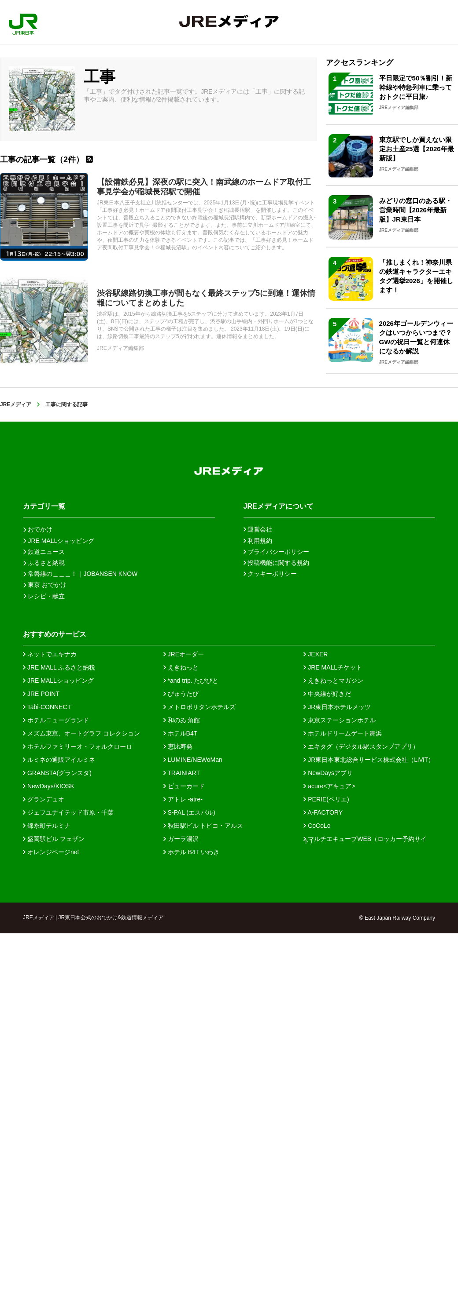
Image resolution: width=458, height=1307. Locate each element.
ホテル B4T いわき (191, 852)
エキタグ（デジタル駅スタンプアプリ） (361, 746)
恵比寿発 (177, 746)
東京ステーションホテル (339, 720)
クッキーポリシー (270, 573)
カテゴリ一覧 (44, 506)
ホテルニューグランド (56, 720)
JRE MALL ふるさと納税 (59, 667)
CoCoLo (316, 825)
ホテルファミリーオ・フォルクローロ (77, 746)
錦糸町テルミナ (46, 825)
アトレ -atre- (183, 799)
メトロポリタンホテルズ (199, 707)
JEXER (315, 654)
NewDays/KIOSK (48, 786)
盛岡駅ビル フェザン (54, 839)
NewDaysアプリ (328, 773)
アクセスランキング (359, 62)
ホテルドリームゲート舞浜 (342, 733)
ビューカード (184, 786)
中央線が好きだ (327, 694)
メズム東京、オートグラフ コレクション (81, 733)
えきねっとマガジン (333, 680)
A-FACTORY (323, 812)
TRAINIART (181, 773)
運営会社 (258, 529)
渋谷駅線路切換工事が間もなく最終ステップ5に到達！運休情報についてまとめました (206, 298)
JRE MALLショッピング (58, 680)
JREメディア (15, 404)
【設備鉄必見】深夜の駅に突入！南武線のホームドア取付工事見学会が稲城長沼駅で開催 (204, 187)
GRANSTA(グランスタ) (57, 773)
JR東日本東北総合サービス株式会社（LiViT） (368, 759)
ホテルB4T (180, 733)
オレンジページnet (51, 852)
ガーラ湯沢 (181, 839)
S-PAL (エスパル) (189, 812)
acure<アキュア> (329, 786)
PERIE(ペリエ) (326, 799)
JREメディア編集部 (120, 348)
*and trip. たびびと (191, 680)
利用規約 (258, 540)
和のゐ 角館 (181, 720)
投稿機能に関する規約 (277, 562)
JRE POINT (41, 694)
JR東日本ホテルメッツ (337, 707)
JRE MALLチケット (332, 667)
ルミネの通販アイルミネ (59, 759)
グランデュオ (43, 799)
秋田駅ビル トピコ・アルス (203, 825)
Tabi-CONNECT (47, 707)
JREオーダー (183, 654)
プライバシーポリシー (277, 551)
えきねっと (181, 667)
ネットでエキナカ (50, 654)
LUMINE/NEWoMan (192, 759)
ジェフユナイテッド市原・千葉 (68, 812)
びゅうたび (181, 694)
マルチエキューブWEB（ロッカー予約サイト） (365, 839)
